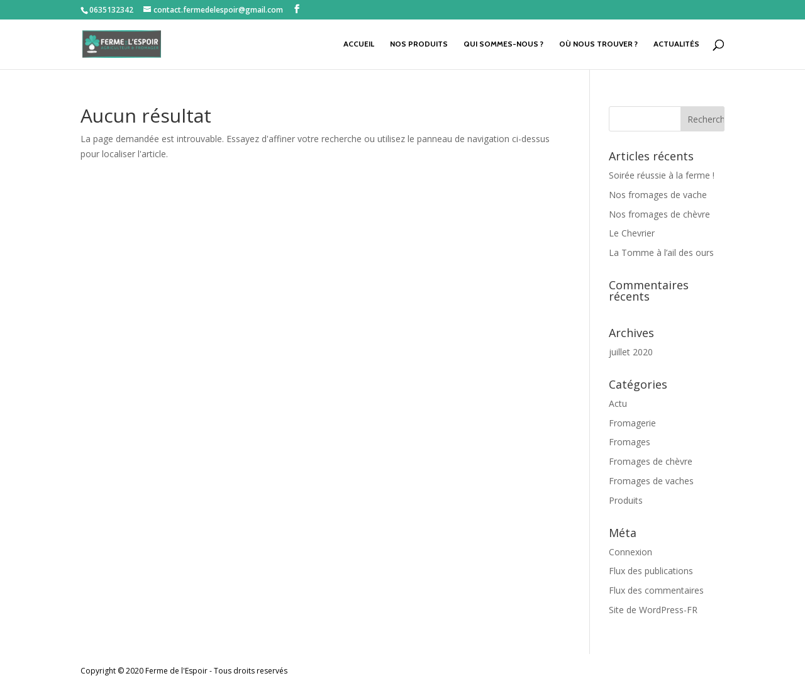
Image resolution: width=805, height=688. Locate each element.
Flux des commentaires (656, 590)
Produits (626, 500)
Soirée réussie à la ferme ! (661, 175)
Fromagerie (632, 423)
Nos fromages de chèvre (659, 214)
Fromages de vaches (651, 481)
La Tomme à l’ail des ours (661, 252)
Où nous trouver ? (598, 44)
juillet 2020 (631, 352)
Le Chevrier (632, 233)
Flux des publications (651, 571)
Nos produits (419, 44)
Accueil (358, 44)
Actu (618, 403)
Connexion (630, 552)
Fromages (629, 442)
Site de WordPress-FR (653, 610)
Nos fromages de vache (658, 195)
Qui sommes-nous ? (503, 44)
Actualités (676, 44)
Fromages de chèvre (650, 461)
